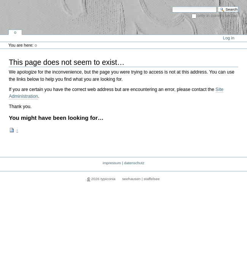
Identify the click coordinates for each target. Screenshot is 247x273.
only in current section (218, 15)
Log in (228, 38)
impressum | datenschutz (123, 163)
